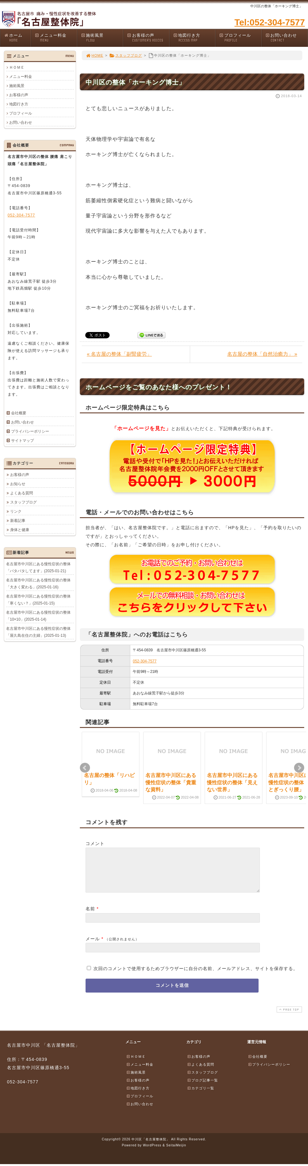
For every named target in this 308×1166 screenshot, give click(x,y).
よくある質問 (21, 493)
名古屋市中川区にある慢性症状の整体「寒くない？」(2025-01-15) (38, 599)
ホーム (17, 38)
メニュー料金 (56, 38)
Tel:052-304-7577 (269, 22)
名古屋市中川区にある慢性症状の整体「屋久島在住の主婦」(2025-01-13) (38, 631)
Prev (85, 768)
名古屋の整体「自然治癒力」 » (262, 354)
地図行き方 (194, 38)
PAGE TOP (288, 1017)
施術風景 (102, 38)
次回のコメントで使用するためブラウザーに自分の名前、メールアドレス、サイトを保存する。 (195, 976)
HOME (94, 55)
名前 (90, 916)
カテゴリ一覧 (200, 1096)
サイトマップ (22, 440)
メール (93, 946)
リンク (16, 511)
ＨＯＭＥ (16, 67)
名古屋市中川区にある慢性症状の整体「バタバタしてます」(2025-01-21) (38, 567)
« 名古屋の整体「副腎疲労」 (119, 354)
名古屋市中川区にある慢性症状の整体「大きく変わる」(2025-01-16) (38, 583)
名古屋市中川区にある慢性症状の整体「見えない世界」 (232, 782)
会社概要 (18, 413)
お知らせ (17, 483)
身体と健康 (19, 529)
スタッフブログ (125, 55)
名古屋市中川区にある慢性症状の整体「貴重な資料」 (170, 782)
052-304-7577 (145, 661)
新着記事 (17, 520)
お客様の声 (148, 38)
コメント (95, 843)
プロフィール (240, 38)
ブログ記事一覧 (202, 1088)
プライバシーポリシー (30, 431)
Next (299, 768)
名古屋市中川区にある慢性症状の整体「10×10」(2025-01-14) (38, 615)
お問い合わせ (286, 38)
